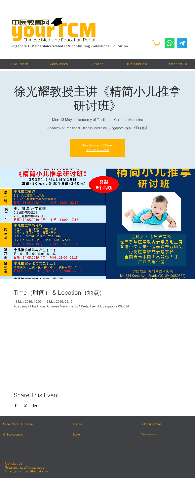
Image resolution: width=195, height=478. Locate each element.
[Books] (76, 434)
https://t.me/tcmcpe (31, 467)
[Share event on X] (25, 405)
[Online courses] (16, 434)
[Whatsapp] (170, 43)
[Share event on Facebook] (16, 405)
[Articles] (89, 424)
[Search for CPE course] (20, 424)
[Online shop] (156, 434)
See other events (97, 150)
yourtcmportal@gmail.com (31, 471)
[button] (156, 43)
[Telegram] (182, 43)
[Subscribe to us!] (158, 424)
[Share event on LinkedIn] (35, 405)
